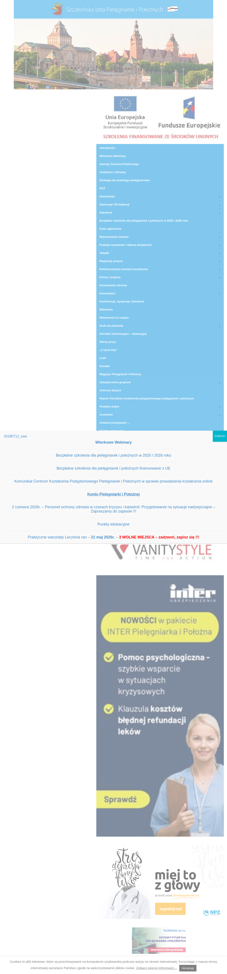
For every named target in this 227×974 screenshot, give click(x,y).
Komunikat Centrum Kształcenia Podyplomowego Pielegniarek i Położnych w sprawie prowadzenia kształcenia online (113, 481)
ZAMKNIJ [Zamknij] (219, 436)
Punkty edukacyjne (113, 524)
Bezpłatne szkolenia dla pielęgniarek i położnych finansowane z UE (113, 468)
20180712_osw (15, 436)
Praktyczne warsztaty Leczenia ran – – (113, 537)
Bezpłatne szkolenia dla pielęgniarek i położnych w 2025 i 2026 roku (113, 455)
